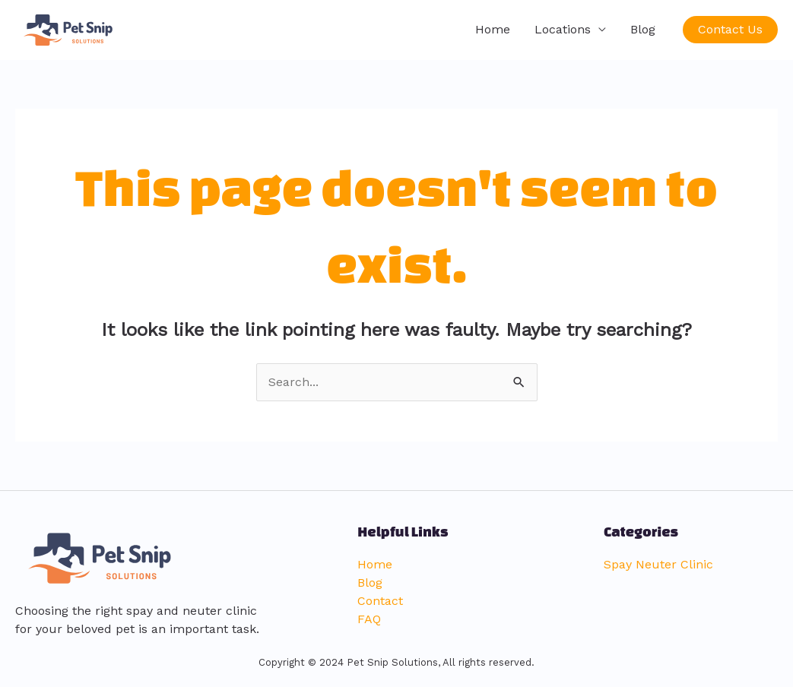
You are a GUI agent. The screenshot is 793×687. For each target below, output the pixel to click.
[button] (730, 29)
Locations (562, 29)
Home (492, 29)
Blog (642, 29)
